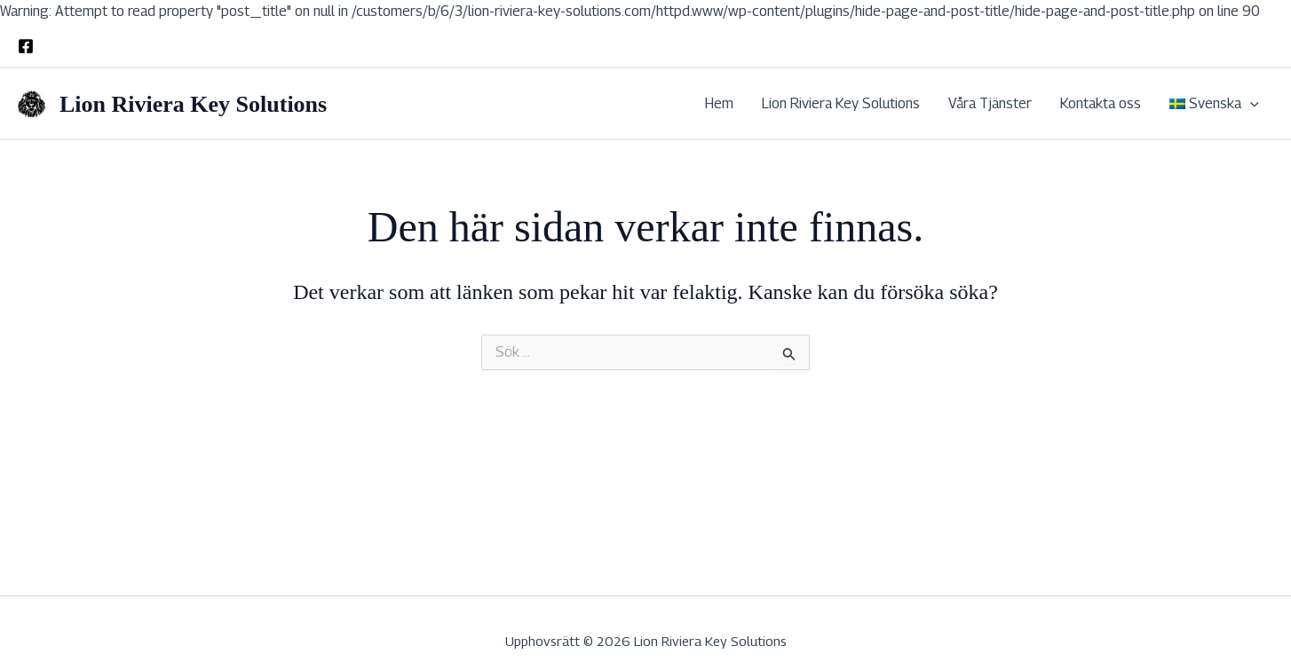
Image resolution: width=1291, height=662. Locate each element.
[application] (1250, 103)
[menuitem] (1214, 103)
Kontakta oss (1100, 103)
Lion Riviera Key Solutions (193, 104)
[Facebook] (26, 46)
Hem (719, 103)
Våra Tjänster (990, 103)
